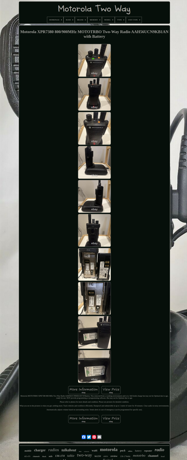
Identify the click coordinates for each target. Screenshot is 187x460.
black (44, 456)
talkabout (69, 450)
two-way (84, 455)
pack (122, 450)
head (163, 456)
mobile (28, 450)
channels (36, 456)
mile (50, 456)
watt (94, 450)
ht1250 (98, 456)
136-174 (60, 455)
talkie (71, 455)
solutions (86, 451)
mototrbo (139, 455)
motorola (109, 449)
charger (40, 450)
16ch (80, 451)
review (114, 456)
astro (105, 456)
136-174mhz (125, 456)
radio (159, 449)
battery (138, 450)
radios (53, 449)
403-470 (27, 456)
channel (153, 455)
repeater (148, 450)
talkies (130, 451)
